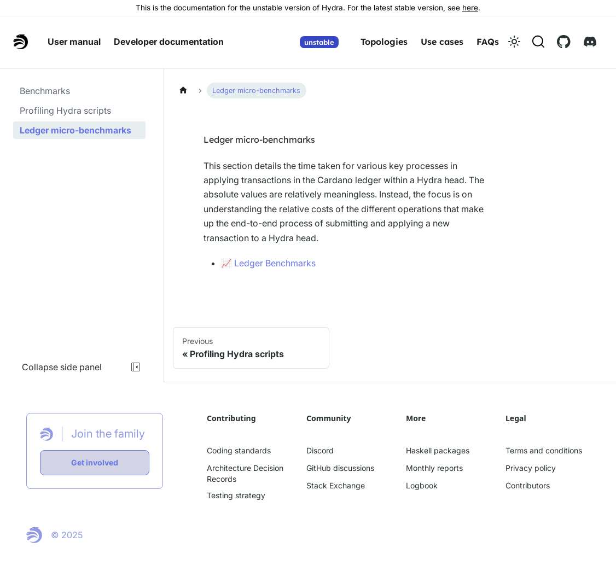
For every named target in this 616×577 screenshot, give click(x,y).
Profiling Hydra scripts (65, 110)
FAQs (487, 41)
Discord (320, 450)
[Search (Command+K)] (538, 41)
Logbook (422, 485)
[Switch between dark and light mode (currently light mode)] (514, 41)
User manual (74, 41)
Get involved (94, 462)
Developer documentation (169, 41)
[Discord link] (590, 41)
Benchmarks (45, 90)
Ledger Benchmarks (275, 263)
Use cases (442, 41)
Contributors (527, 485)
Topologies (384, 41)
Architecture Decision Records (245, 473)
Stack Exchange (335, 485)
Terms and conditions (543, 450)
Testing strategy (236, 495)
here (470, 7)
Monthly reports (434, 468)
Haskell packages (437, 450)
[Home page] (183, 89)
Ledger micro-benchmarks (75, 130)
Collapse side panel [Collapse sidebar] (82, 367)
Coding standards (239, 450)
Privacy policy (530, 468)
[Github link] (564, 41)
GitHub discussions (340, 468)
